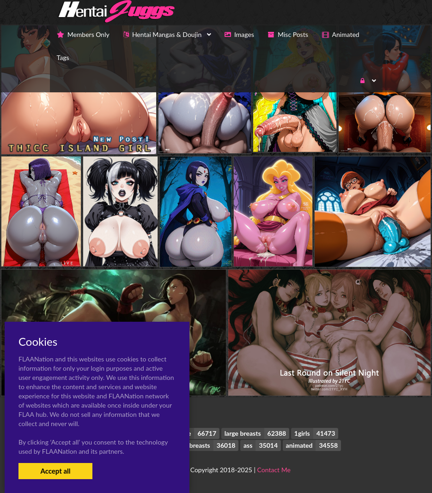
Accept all (55, 471)
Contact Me (274, 470)
